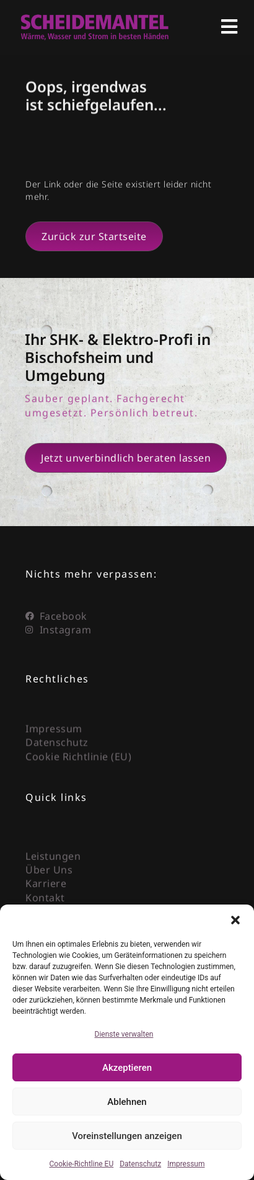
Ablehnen (126, 1101)
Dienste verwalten (124, 1034)
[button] (235, 920)
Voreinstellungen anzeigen (127, 1136)
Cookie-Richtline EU (82, 1164)
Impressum (185, 1164)
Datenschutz (140, 1164)
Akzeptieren (127, 1067)
